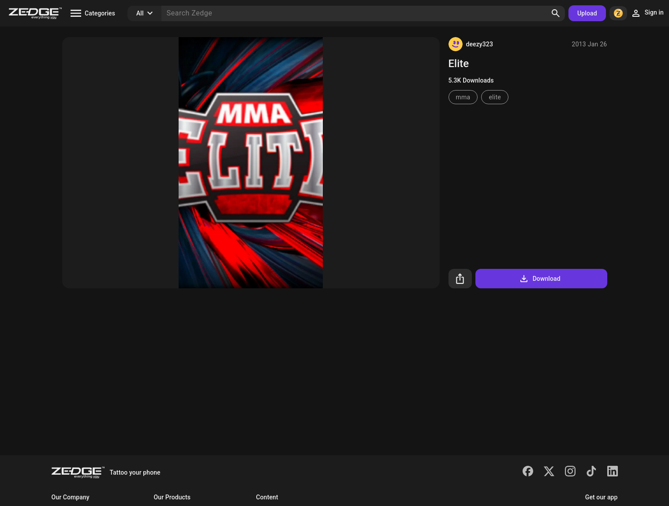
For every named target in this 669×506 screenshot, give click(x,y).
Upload (587, 13)
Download (540, 278)
